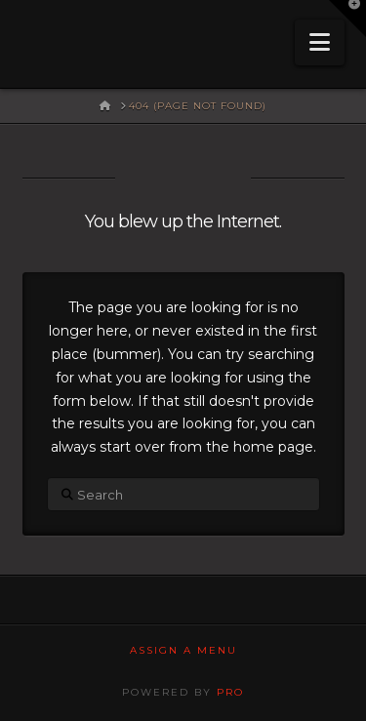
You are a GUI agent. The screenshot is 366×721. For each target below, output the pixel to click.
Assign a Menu (183, 650)
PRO (230, 692)
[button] (320, 42)
